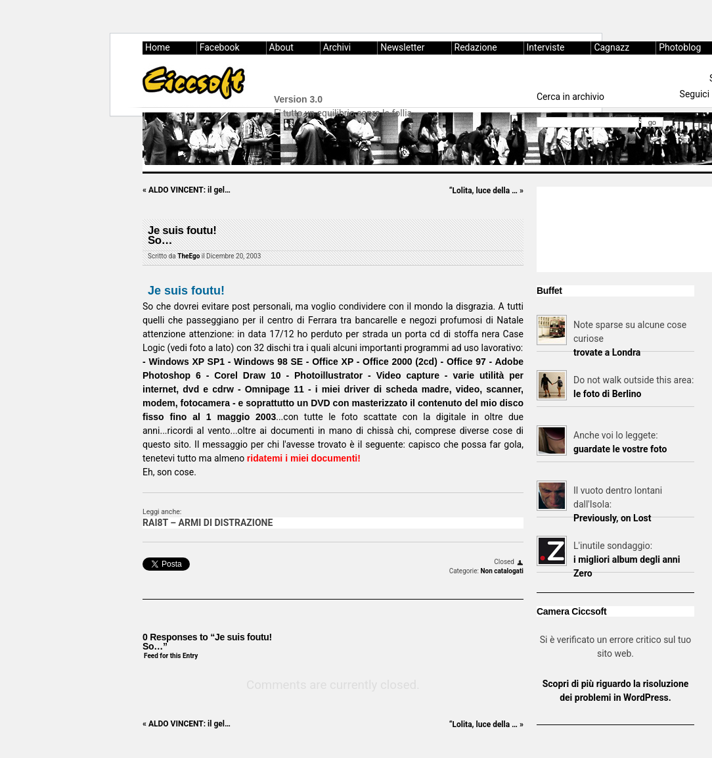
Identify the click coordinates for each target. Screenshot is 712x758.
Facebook (220, 47)
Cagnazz (611, 47)
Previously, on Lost (612, 518)
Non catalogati (502, 571)
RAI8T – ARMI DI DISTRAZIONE (208, 522)
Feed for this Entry (171, 655)
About (281, 47)
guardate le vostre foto (620, 449)
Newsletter (402, 47)
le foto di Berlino (607, 394)
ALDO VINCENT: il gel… (187, 190)
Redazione (476, 47)
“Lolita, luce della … (486, 190)
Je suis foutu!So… (182, 235)
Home (157, 47)
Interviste (546, 47)
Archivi (337, 47)
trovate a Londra (606, 352)
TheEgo (188, 256)
